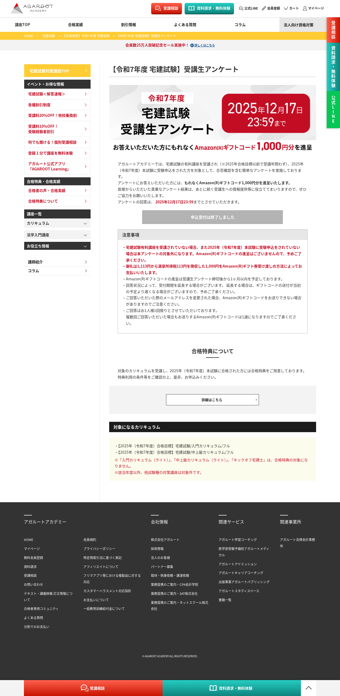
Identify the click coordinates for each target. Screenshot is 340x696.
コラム (240, 24)
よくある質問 (185, 24)
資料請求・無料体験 (213, 8)
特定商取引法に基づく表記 (102, 560)
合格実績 (75, 24)
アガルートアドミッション (238, 567)
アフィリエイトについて (100, 569)
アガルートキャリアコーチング (241, 576)
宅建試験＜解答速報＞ (45, 92)
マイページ (316, 8)
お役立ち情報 (38, 244)
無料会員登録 (33, 560)
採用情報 (157, 551)
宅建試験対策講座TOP (48, 69)
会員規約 (89, 542)
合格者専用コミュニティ (41, 611)
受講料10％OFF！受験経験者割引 (42, 127)
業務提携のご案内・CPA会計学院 (174, 587)
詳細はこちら (212, 401)
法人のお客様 (160, 560)
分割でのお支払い (36, 630)
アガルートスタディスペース (239, 594)
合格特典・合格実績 (43, 180)
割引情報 (128, 24)
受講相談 (170, 8)
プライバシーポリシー (99, 551)
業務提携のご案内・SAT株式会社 (174, 596)
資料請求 (30, 569)
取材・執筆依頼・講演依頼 (170, 578)
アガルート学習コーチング (238, 542)
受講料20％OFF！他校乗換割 (51, 114)
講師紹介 (34, 260)
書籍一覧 (225, 602)
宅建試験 (48, 35)
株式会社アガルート (165, 542)
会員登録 (273, 8)
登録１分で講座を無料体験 (49, 151)
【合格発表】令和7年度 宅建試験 (87, 35)
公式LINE (251, 8)
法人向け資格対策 (298, 24)
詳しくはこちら (205, 45)
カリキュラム (38, 221)
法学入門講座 (38, 233)
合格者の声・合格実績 (45, 189)
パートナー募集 (162, 569)
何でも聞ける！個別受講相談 (51, 141)
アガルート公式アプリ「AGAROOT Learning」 (48, 165)
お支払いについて (96, 602)
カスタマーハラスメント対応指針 (107, 594)
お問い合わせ (33, 587)
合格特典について (42, 200)
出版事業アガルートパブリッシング (244, 585)
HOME (28, 35)
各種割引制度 (38, 103)
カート (294, 8)
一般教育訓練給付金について (104, 611)
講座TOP (22, 24)
